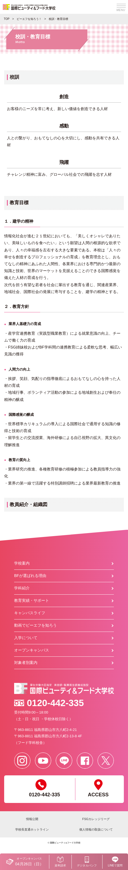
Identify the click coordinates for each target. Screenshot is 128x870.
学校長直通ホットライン (32, 829)
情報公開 (32, 819)
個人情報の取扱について (96, 829)
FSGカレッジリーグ (96, 819)
